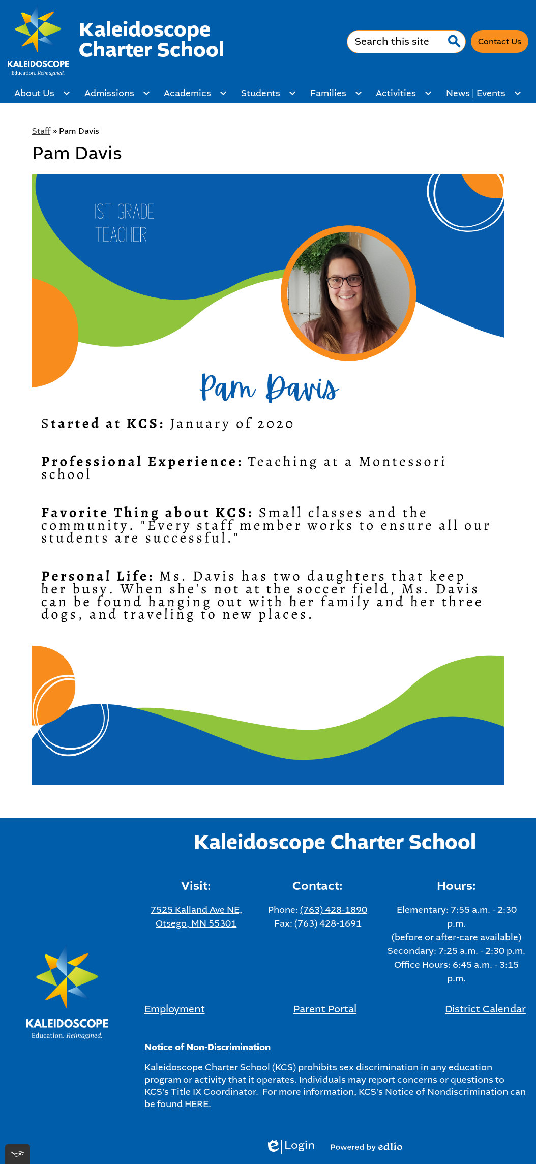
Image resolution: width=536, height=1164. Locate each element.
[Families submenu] (336, 93)
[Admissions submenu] (117, 93)
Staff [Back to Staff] (41, 131)
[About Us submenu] (42, 93)
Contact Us (499, 41)
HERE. (198, 1104)
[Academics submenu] (195, 93)
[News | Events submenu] (484, 93)
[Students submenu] (269, 93)
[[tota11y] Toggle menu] (17, 1154)
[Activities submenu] (404, 93)
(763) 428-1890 (333, 910)
